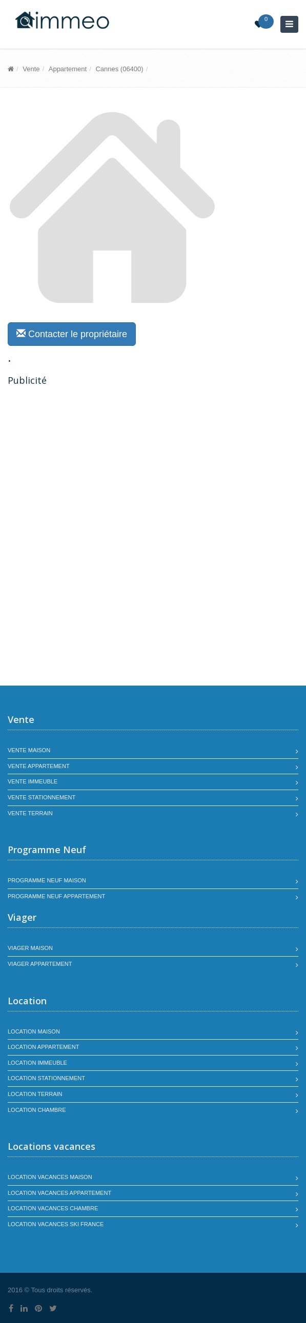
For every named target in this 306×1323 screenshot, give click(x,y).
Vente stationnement (41, 797)
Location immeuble (37, 1063)
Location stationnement (46, 1078)
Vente (31, 69)
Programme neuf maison (47, 880)
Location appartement (43, 1047)
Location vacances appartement (59, 1193)
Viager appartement (40, 964)
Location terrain (35, 1094)
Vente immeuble (32, 781)
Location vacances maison (50, 1177)
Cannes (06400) (119, 69)
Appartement (68, 69)
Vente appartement (39, 766)
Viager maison (30, 948)
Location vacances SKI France (56, 1224)
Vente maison (29, 750)
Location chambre (37, 1110)
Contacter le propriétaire (71, 333)
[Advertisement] (94, 463)
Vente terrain (30, 813)
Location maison (34, 1031)
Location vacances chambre (53, 1208)
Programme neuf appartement (56, 896)
